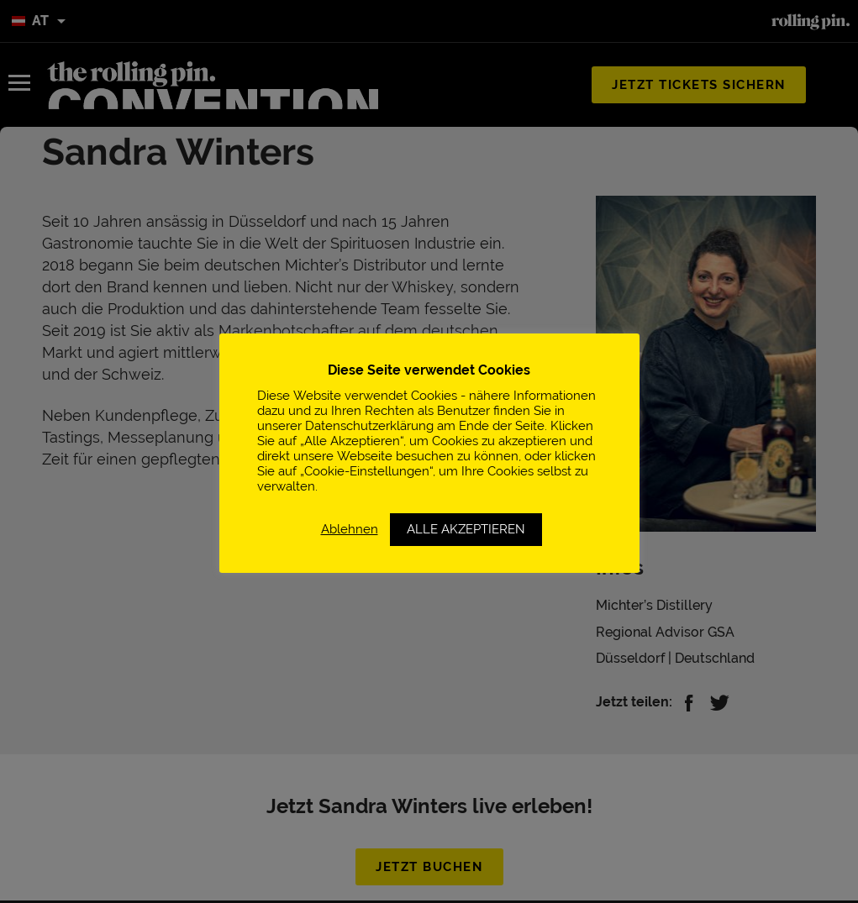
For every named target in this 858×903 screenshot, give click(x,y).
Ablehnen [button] (349, 529)
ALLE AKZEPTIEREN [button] (466, 529)
